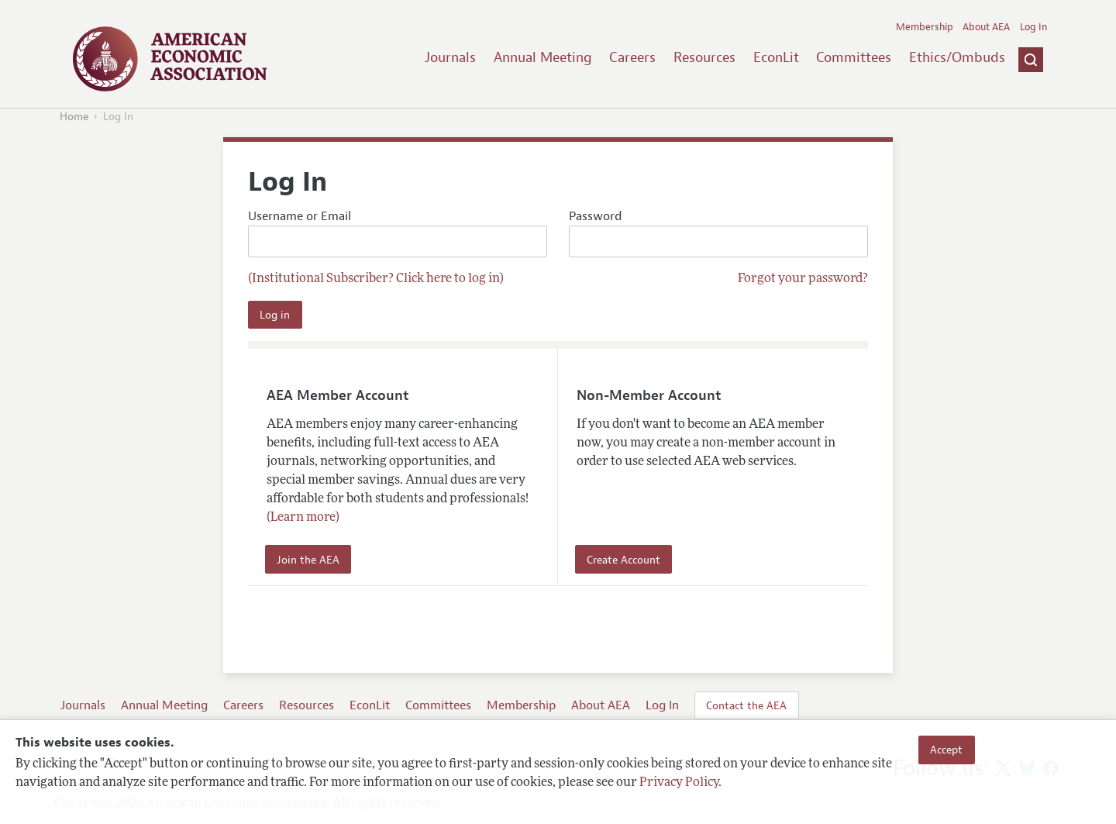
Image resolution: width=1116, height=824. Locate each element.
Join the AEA (308, 560)
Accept (946, 750)
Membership (924, 27)
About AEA (986, 27)
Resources (704, 57)
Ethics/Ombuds (957, 57)
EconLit (776, 57)
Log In (1033, 27)
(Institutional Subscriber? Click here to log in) (376, 279)
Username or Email (397, 233)
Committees (853, 57)
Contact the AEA (746, 705)
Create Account (623, 560)
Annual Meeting (543, 57)
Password (718, 233)
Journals (450, 57)
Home (74, 116)
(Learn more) (303, 518)
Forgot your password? (803, 279)
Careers (632, 57)
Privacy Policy (678, 783)
